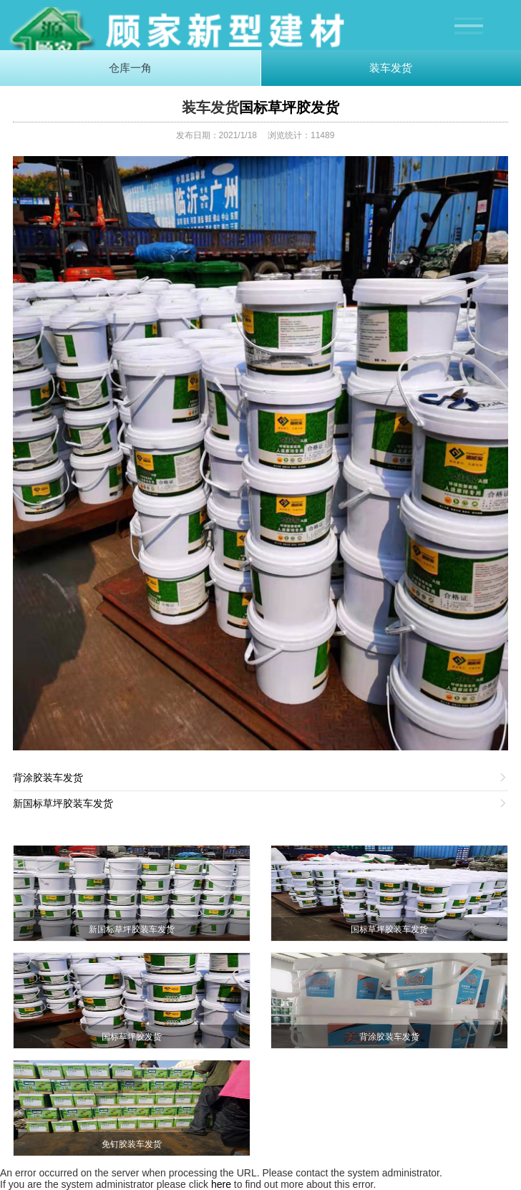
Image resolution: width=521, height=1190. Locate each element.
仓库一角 (130, 68)
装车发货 (390, 68)
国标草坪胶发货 (289, 107)
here (221, 1184)
